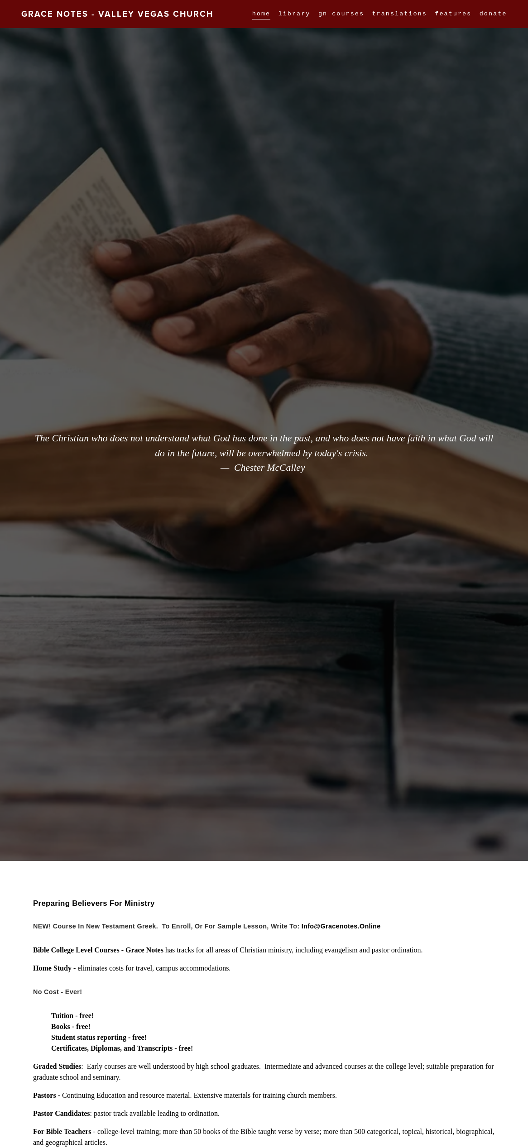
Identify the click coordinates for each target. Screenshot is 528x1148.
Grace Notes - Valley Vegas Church (117, 14)
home (261, 14)
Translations (399, 14)
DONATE (493, 14)
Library (294, 14)
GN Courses (341, 14)
